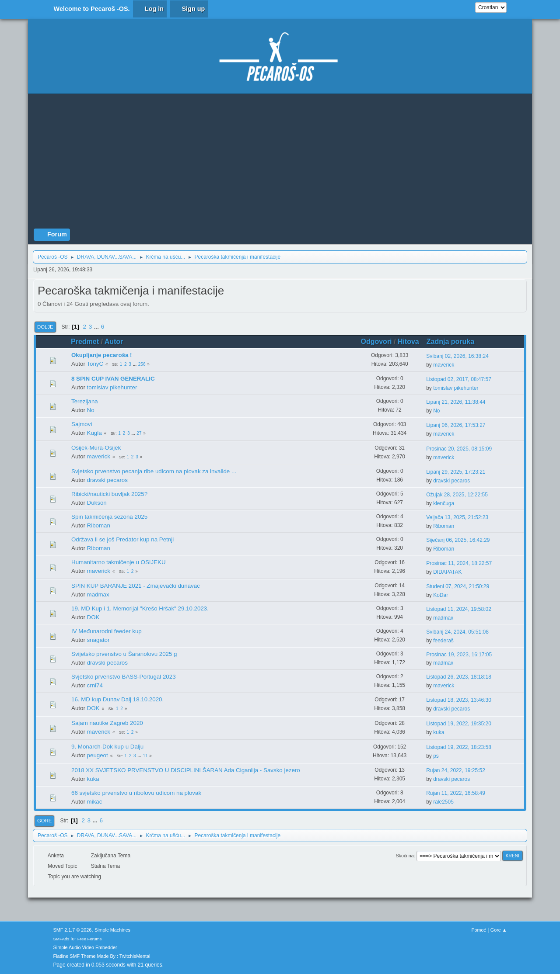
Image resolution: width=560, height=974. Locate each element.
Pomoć (478, 929)
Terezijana (84, 401)
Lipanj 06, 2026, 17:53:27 (455, 425)
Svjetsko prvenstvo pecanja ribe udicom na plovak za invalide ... (153, 471)
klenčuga (443, 503)
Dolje (45, 326)
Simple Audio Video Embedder (85, 947)
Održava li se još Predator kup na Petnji (122, 539)
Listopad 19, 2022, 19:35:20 (458, 724)
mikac (94, 801)
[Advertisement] (280, 163)
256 (142, 364)
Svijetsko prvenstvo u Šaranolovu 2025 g (124, 654)
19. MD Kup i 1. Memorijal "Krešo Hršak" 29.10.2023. (140, 608)
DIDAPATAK (447, 572)
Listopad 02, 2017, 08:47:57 (458, 379)
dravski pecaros (107, 480)
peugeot (97, 755)
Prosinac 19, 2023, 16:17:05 (459, 655)
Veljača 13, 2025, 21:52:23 (457, 517)
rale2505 (443, 802)
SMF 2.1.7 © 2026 (72, 929)
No (90, 410)
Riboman (98, 525)
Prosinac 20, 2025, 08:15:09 (459, 449)
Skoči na (404, 855)
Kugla (94, 433)
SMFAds (61, 938)
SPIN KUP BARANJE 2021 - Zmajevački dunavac (135, 585)
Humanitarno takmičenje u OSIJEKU (118, 562)
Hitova (408, 341)
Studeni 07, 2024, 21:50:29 (457, 586)
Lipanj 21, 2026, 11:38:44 (455, 402)
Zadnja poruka (454, 341)
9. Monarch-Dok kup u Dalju (107, 746)
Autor (114, 341)
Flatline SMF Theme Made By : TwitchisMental (101, 956)
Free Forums (89, 938)
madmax (98, 594)
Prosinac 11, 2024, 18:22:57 (459, 563)
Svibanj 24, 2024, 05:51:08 (457, 632)
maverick (443, 365)
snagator (98, 640)
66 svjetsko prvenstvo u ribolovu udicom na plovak (136, 793)
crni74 (95, 685)
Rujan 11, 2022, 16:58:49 (455, 793)
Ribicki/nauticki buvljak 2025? (109, 494)
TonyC (95, 363)
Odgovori (376, 341)
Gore (44, 820)
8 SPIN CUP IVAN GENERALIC (113, 378)
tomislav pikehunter (112, 387)
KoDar (440, 595)
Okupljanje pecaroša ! (101, 355)
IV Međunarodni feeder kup (106, 631)
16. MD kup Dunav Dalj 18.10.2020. (117, 699)
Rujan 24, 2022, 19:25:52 (455, 770)
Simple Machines (112, 929)
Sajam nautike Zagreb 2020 (107, 723)
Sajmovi (81, 424)
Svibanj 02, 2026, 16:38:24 (457, 356)
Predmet (85, 341)
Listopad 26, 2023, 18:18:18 (458, 677)
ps (436, 756)
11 (145, 755)
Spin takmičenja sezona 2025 (109, 516)
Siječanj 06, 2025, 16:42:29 (458, 540)
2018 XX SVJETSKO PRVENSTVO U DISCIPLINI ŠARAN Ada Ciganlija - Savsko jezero (185, 770)
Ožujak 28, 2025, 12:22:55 (457, 495)
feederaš (443, 641)
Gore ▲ (498, 929)
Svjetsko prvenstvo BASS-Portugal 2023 (123, 676)
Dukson (97, 502)
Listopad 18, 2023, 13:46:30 (458, 700)
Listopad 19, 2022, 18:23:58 (458, 747)
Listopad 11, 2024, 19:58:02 (458, 609)
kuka (438, 732)
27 (138, 433)
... (97, 326)
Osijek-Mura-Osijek (96, 447)
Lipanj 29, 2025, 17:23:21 (455, 472)
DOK (93, 617)
